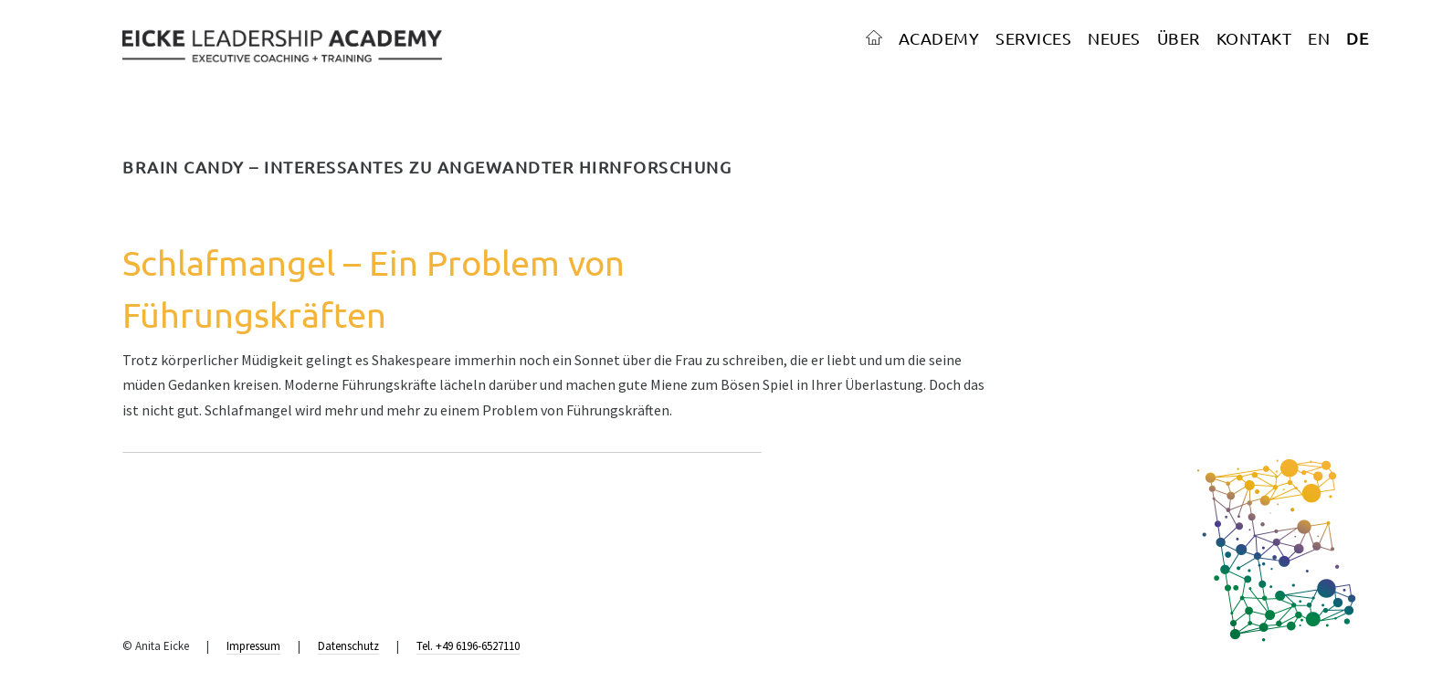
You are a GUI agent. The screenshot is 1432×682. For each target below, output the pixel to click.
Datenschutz (348, 646)
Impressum (253, 646)
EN (1319, 37)
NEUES (1114, 37)
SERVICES (1033, 37)
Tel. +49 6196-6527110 (468, 646)
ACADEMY (939, 37)
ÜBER (1178, 37)
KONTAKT (1254, 37)
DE (1357, 37)
